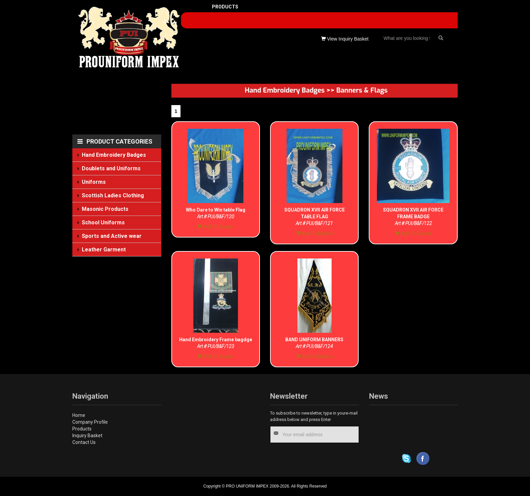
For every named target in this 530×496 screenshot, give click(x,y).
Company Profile (90, 422)
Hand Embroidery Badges (114, 154)
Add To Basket (215, 226)
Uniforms (94, 182)
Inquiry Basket (87, 435)
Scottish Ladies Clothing (113, 195)
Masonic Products (105, 209)
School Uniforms (103, 222)
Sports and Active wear (112, 236)
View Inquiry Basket (345, 39)
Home (78, 415)
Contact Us (84, 442)
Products (82, 428)
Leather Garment (104, 249)
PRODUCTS (225, 6)
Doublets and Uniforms (111, 168)
